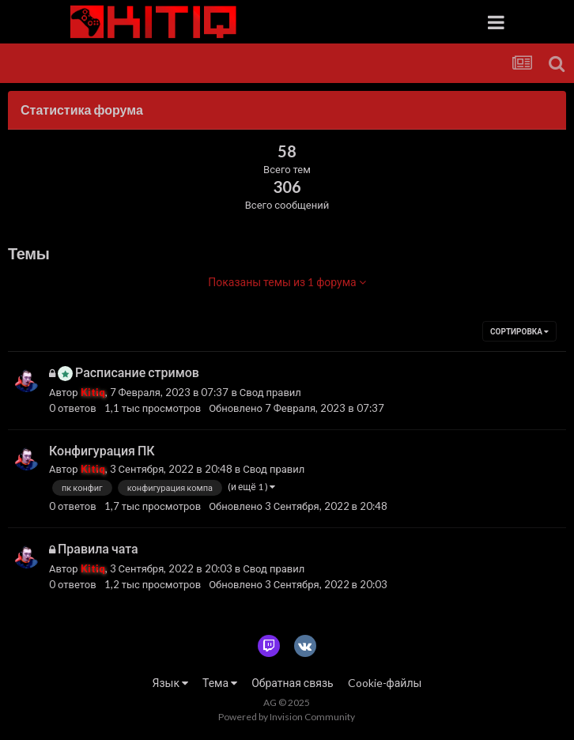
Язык (170, 682)
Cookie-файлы (385, 682)
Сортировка (519, 331)
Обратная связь (292, 682)
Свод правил (270, 392)
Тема (219, 682)
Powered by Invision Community (286, 717)
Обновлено (296, 408)
